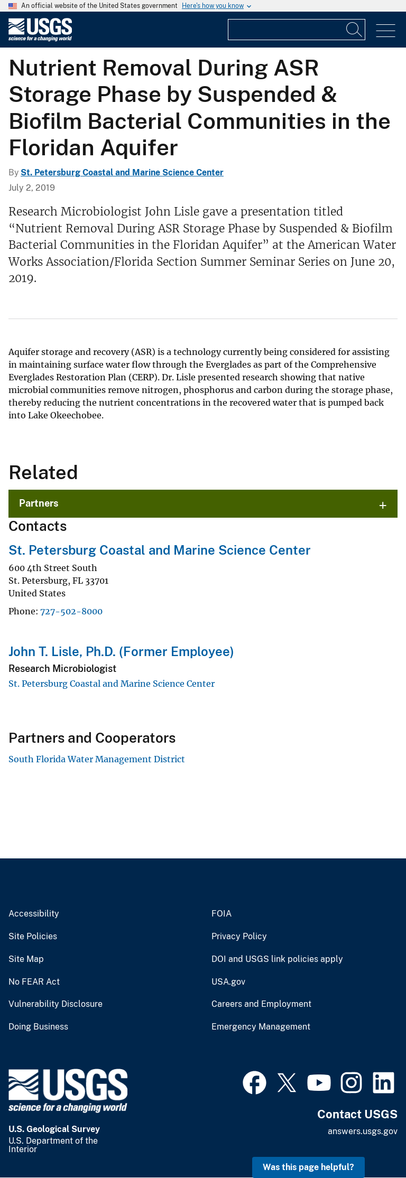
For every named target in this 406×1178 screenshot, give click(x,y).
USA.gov (228, 982)
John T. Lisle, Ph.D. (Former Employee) (121, 651)
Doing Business (38, 1027)
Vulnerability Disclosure (55, 1004)
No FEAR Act (34, 982)
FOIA (221, 914)
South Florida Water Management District (96, 759)
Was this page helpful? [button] (308, 1167)
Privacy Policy (239, 936)
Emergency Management (260, 1027)
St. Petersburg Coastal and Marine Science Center (122, 172)
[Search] (354, 29)
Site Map (26, 959)
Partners (39, 503)
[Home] (40, 39)
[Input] (296, 29)
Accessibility (33, 914)
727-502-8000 (71, 611)
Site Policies (32, 936)
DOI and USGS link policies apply (277, 959)
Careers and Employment (261, 1004)
